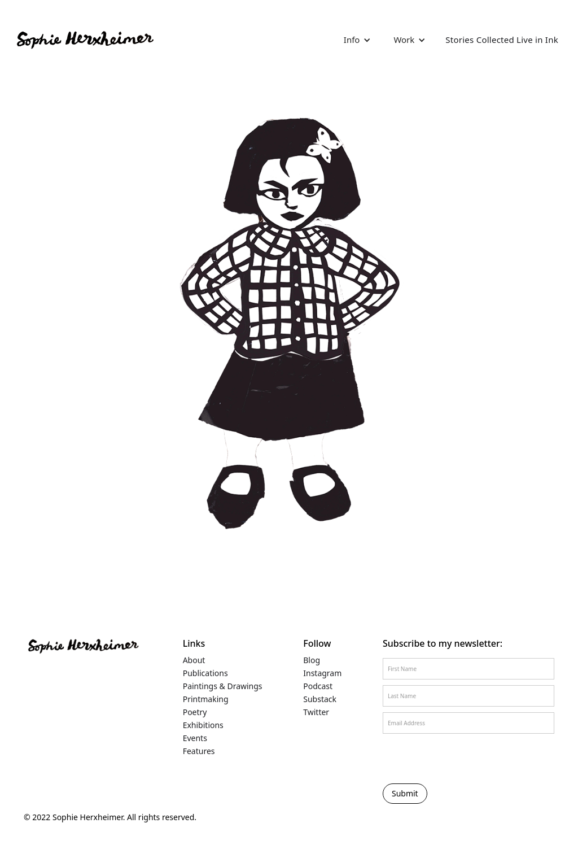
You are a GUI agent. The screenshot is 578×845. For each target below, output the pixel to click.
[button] (357, 39)
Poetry (195, 712)
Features (199, 751)
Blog (311, 660)
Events (195, 738)
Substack (319, 699)
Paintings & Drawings (222, 686)
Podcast (317, 686)
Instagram (322, 673)
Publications (205, 673)
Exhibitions (203, 725)
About (194, 660)
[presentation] (434, 758)
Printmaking (206, 699)
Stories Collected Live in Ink (501, 39)
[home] (84, 39)
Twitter (316, 712)
